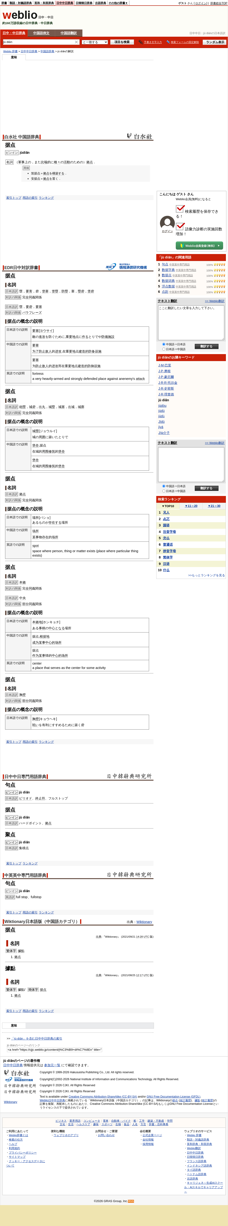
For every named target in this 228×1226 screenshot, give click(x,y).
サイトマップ (17, 1156)
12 (137, 975)
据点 (43, 989)
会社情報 (148, 1139)
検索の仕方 (16, 1139)
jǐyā (160, 427)
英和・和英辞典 (44, 3)
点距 (165, 291)
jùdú (161, 411)
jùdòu (162, 406)
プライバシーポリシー (23, 1152)
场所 (35, 531)
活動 (67, 162)
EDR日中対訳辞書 (21, 267)
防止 (42, 351)
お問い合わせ (106, 1135)
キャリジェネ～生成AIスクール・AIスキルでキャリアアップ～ (203, 1187)
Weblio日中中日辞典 (52, 1100)
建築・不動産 (155, 1120)
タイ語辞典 (194, 1169)
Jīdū (161, 422)
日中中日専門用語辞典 (25, 776)
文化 (62, 1124)
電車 (105, 1120)
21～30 (214, 506)
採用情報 (148, 1143)
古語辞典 (100, 3)
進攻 (42, 337)
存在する (55, 522)
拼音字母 (169, 551)
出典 (98, 936)
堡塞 (45, 291)
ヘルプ (13, 1143)
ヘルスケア (83, 1124)
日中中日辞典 (64, 3)
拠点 (89, 162)
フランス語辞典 (196, 1161)
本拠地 (37, 622)
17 (141, 975)
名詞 (14, 943)
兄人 (166, 512)
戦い (35, 725)
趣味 (96, 1124)
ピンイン (12, 792)
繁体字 (11, 951)
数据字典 (168, 270)
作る (85, 337)
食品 (126, 1124)
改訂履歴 (185, 1100)
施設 (111, 337)
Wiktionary (144, 922)
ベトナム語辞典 (196, 1174)
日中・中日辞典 (14, 33)
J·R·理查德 (166, 394)
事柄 (42, 628)
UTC (146, 936)
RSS (131, 1201)
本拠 (22, 582)
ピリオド (25, 798)
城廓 (81, 407)
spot (35, 546)
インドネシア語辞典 (199, 1165)
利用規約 (14, 1148)
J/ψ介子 (164, 433)
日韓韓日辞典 (84, 3)
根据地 (44, 636)
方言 (143, 1124)
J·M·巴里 (164, 365)
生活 (71, 1124)
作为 (35, 655)
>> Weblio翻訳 (215, 301)
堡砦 (91, 291)
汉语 (166, 564)
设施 (98, 351)
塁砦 (81, 291)
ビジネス (61, 1120)
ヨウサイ (46, 331)
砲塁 (22, 407)
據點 (21, 951)
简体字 (168, 557)
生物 (118, 1124)
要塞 (39, 307)
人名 (135, 1124)
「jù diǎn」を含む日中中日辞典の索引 (36, 1038)
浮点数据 (168, 286)
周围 (45, 451)
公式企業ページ (152, 1135)
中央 (22, 598)
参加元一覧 (52, 1065)
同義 (32, 604)
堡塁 (55, 291)
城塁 (52, 407)
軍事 (21, 162)
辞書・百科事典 (158, 1124)
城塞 (61, 407)
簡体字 (33, 989)
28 (141, 936)
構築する (58, 173)
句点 (165, 264)
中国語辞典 (47, 51)
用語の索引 (30, 197)
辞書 (4, 3)
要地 (72, 337)
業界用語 (75, 1120)
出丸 (42, 407)
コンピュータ (91, 1120)
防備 (104, 337)
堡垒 (35, 445)
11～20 (191, 506)
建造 (82, 351)
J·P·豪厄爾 (166, 377)
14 (137, 936)
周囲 (42, 437)
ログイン (200, 3)
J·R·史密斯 (166, 388)
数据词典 (168, 281)
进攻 (58, 351)
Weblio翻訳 (194, 1148)
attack (140, 379)
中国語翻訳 (69, 33)
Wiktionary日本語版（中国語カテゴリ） (42, 921)
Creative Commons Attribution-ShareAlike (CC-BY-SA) (102, 1096)
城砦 (32, 407)
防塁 (65, 291)
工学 (142, 1120)
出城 (71, 407)
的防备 (90, 351)
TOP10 (168, 506)
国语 (166, 525)
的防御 (89, 366)
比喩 (44, 162)
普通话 (168, 544)
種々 (57, 162)
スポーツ (107, 1124)
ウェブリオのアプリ (66, 1135)
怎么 (166, 538)
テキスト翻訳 (167, 301)
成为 (35, 642)
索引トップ (13, 197)
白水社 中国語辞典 (21, 137)
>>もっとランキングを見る (206, 575)
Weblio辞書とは (18, 1135)
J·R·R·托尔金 (167, 383)
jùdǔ (161, 416)
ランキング (46, 197)
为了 (35, 351)
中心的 (50, 642)
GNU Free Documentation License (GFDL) (173, 1096)
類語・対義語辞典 (21, 3)
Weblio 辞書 (10, 51)
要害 (29, 291)
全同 (29, 297)
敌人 (48, 351)
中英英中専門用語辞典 (25, 875)
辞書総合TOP (218, 3)
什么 (166, 570)
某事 (35, 537)
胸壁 (22, 695)
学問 (170, 1120)
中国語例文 (41, 33)
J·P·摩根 (164, 371)
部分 (25, 604)
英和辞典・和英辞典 (199, 1143)
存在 (45, 537)
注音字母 (169, 532)
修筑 (52, 451)
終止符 (40, 798)
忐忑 (166, 519)
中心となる (57, 628)
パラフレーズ (32, 312)
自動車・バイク (121, 1120)
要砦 (29, 307)
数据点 (167, 275)
